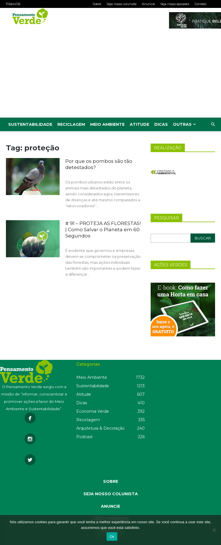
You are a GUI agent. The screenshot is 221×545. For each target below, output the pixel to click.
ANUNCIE (110, 506)
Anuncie (148, 4)
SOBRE (110, 481)
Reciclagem (71, 124)
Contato (200, 4)
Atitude (139, 124)
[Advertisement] (110, 75)
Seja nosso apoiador (174, 4)
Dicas (161, 124)
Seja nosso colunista (121, 4)
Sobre (97, 4)
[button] (213, 124)
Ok (111, 537)
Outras (184, 124)
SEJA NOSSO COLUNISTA (110, 493)
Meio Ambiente (107, 124)
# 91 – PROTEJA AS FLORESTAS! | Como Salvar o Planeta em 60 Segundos (103, 229)
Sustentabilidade (30, 124)
